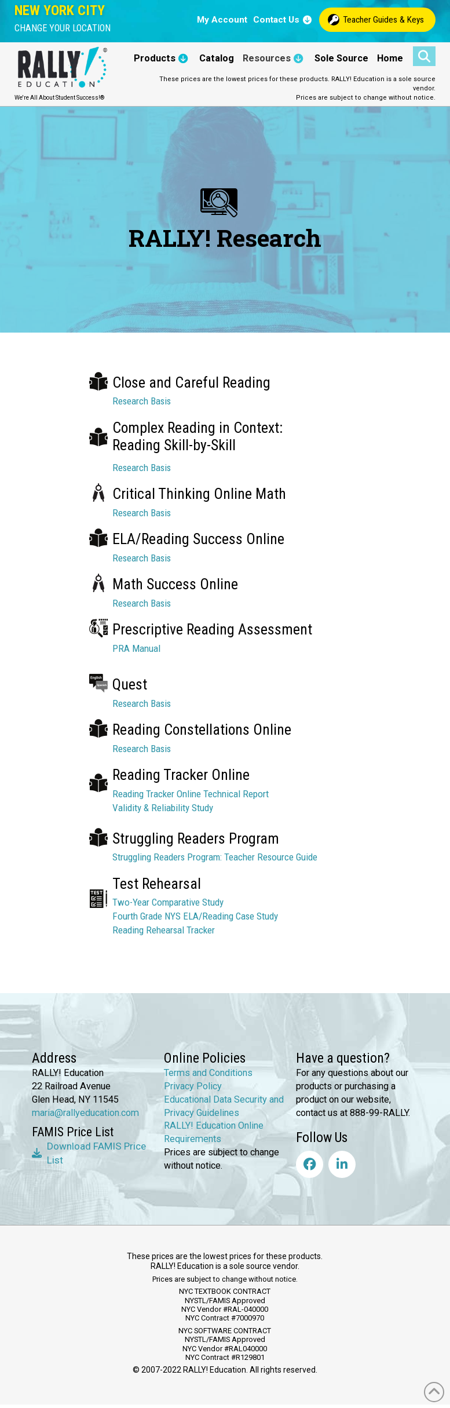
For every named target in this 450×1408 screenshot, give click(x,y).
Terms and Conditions (208, 1072)
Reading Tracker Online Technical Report (190, 794)
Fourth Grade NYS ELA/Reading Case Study (195, 916)
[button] (62, 28)
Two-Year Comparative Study (168, 902)
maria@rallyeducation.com (85, 1112)
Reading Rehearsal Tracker (163, 930)
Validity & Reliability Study (162, 808)
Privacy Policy (193, 1086)
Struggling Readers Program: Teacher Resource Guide (214, 857)
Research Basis (141, 401)
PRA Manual (136, 648)
